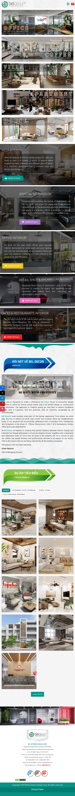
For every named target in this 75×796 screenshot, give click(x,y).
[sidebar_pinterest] (2, 403)
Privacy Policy (37, 789)
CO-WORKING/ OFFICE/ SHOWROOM (23, 487)
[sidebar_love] (2, 409)
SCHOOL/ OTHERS (44, 492)
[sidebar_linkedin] (2, 398)
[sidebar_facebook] (2, 387)
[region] (37, 164)
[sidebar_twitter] (2, 393)
